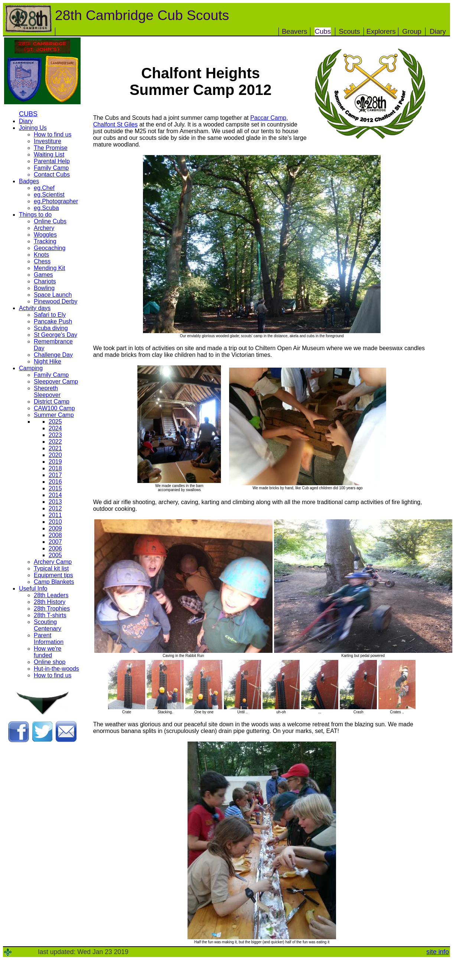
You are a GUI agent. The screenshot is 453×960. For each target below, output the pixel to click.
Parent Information (48, 638)
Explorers (381, 31)
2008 (55, 535)
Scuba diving (51, 328)
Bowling (44, 288)
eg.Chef (44, 188)
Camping (31, 368)
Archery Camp (53, 562)
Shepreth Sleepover (47, 391)
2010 (55, 522)
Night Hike (47, 361)
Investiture (47, 141)
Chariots (45, 281)
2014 (55, 495)
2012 (55, 508)
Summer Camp (54, 415)
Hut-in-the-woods (56, 668)
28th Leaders (51, 595)
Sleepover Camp (56, 381)
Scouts (349, 31)
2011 (55, 515)
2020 (55, 455)
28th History (49, 602)
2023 (55, 435)
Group (411, 31)
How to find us (52, 134)
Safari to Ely (50, 315)
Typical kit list (51, 568)
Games (43, 275)
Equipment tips (53, 575)
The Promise (51, 148)
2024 (55, 428)
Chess (42, 261)
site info (437, 952)
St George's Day (55, 335)
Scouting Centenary (47, 625)
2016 (55, 482)
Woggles (45, 234)
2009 (55, 528)
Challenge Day (53, 355)
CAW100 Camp (54, 408)
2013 (55, 502)
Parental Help (52, 161)
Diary (438, 31)
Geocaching (49, 248)
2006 (55, 548)
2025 (55, 421)
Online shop (49, 662)
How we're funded (47, 651)
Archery (44, 228)
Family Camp (51, 168)
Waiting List (49, 154)
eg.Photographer (56, 201)
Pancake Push (53, 321)
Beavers (294, 31)
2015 (55, 488)
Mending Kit (49, 268)
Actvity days (34, 308)
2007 (55, 542)
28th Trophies (52, 608)
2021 (55, 448)
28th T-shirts (50, 615)
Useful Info (33, 588)
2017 (55, 475)
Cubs (323, 31)
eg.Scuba (46, 208)
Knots (41, 254)
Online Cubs (50, 221)
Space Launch (53, 295)
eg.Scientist (49, 194)
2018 (55, 468)
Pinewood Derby (55, 301)
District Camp (51, 401)
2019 (55, 461)
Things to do (35, 214)
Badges (29, 181)
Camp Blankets (54, 582)
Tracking (45, 241)
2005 (55, 555)
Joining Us (33, 128)
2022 (55, 441)
